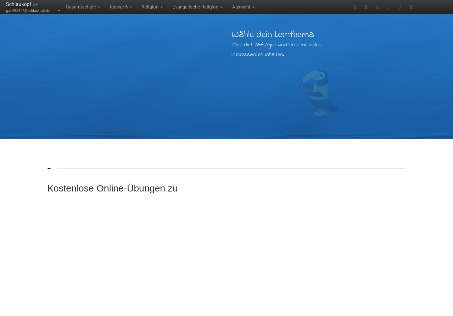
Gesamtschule (83, 7)
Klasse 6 (121, 7)
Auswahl (243, 7)
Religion (152, 7)
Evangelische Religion (197, 7)
